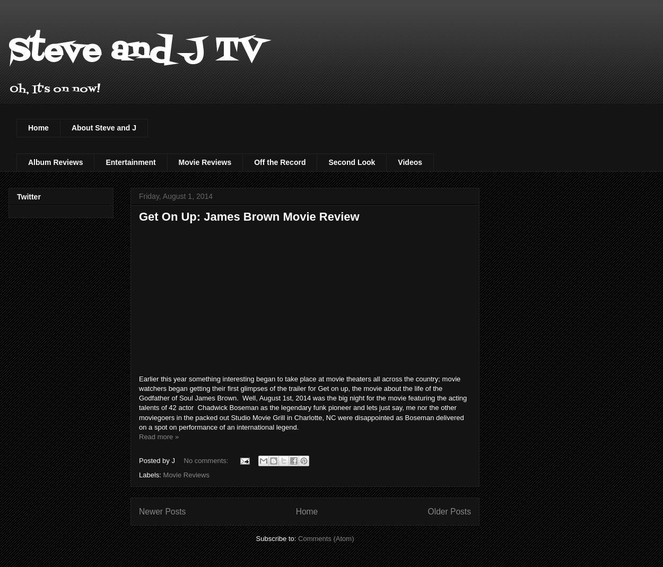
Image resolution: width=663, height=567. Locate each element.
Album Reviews (55, 162)
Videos (410, 162)
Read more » (159, 437)
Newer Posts (162, 511)
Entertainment (130, 162)
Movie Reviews (205, 162)
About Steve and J (104, 128)
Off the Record (280, 162)
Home (38, 128)
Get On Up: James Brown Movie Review (249, 216)
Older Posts (449, 511)
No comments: (207, 461)
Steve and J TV (136, 52)
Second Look (351, 162)
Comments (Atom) (326, 539)
